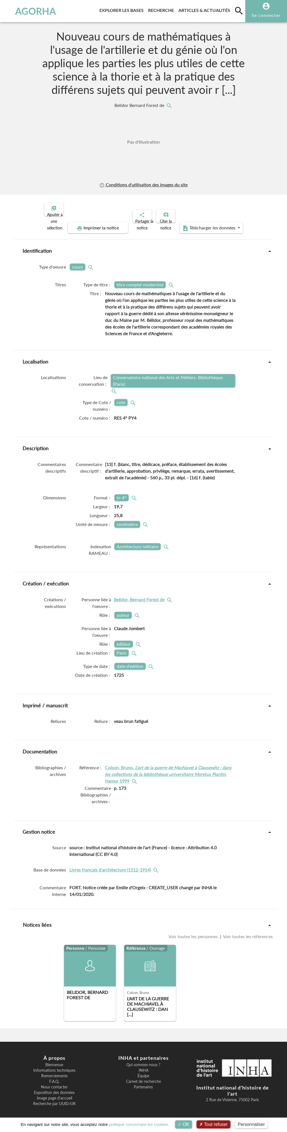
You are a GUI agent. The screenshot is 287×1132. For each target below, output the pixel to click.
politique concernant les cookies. (139, 1124)
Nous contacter (54, 1082)
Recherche (162, 9)
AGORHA (29, 11)
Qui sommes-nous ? (143, 1060)
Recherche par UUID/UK (54, 1099)
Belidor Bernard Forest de (139, 105)
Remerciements (54, 1071)
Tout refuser (213, 1124)
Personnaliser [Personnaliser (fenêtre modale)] (251, 1124)
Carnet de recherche (143, 1076)
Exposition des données (54, 1087)
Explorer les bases (122, 9)
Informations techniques (54, 1065)
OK (183, 1124)
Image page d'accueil (54, 1093)
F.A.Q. (54, 1076)
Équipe (143, 1071)
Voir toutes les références (247, 931)
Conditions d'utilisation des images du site (143, 184)
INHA (143, 1065)
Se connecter (266, 15)
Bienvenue (54, 1060)
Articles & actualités (205, 9)
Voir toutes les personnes (193, 931)
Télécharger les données (206, 223)
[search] (238, 10)
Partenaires (143, 1082)
